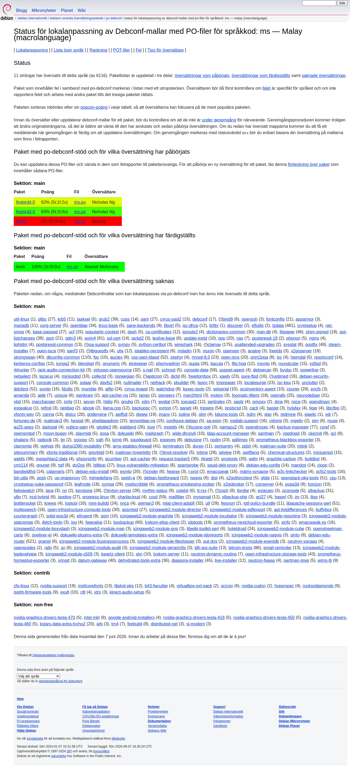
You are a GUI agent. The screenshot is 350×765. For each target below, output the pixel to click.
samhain (266, 433)
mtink (302, 446)
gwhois (47, 446)
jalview (225, 452)
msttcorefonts (90, 586)
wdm (253, 459)
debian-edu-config (263, 465)
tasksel (83, 319)
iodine (184, 414)
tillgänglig (118, 738)
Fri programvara (28, 721)
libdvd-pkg (124, 586)
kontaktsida (35, 738)
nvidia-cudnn (254, 586)
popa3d (292, 484)
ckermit (315, 433)
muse (332, 420)
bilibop (99, 465)
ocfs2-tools (326, 471)
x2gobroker (233, 484)
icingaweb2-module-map (102, 528)
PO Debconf (114, 18)
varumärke (58, 756)
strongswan (24, 357)
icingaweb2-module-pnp (155, 528)
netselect (22, 376)
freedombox (199, 376)
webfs (19, 459)
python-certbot (152, 344)
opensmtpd (24, 433)
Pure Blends (91, 721)
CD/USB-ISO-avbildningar (100, 716)
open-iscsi (46, 351)
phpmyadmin (168, 363)
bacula (216, 363)
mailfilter (177, 497)
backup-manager (293, 427)
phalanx (21, 440)
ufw (120, 351)
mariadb (21, 325)
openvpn (231, 351)
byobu (286, 370)
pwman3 (146, 503)
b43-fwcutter (156, 586)
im (297, 497)
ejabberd (128, 427)
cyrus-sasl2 (170, 319)
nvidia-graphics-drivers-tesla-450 (264, 617)
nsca (295, 401)
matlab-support (244, 420)
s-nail (148, 370)
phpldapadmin (105, 420)
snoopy (81, 440)
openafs (277, 395)
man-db (264, 332)
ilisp (314, 497)
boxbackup (123, 522)
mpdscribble (136, 484)
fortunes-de (24, 420)
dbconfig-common (63, 357)
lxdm (251, 414)
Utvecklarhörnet (93, 730)
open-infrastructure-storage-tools (276, 554)
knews (50, 503)
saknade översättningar (323, 75)
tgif (61, 465)
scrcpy (227, 586)
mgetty (297, 420)
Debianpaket (91, 726)
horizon (315, 484)
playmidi (83, 433)
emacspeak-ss (312, 522)
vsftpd (315, 363)
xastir (239, 401)
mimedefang (100, 478)
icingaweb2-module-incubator (209, 516)
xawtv (224, 376)
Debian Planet (289, 726)
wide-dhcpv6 (184, 433)
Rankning (98, 50)
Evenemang (156, 716)
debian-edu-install (92, 471)
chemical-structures (286, 452)
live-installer (226, 560)
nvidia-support (53, 586)
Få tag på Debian (95, 707)
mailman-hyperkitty (133, 452)
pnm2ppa (259, 357)
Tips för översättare (166, 50)
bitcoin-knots (240, 547)
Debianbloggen (290, 716)
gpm (50, 338)
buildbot (312, 459)
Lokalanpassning (32, 50)
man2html (192, 395)
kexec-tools (193, 389)
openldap (79, 325)
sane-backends (141, 325)
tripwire (207, 408)
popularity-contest (102, 332)
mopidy (170, 427)
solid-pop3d (57, 516)
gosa (104, 433)
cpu (333, 478)
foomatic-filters (245, 395)
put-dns (210, 541)
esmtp (126, 471)
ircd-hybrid (39, 497)
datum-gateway (92, 560)
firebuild (134, 624)
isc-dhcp (191, 325)
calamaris (56, 471)
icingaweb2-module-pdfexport (237, 509)
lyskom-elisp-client (162, 522)
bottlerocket (25, 503)
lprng (117, 440)
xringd (64, 560)
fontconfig (275, 319)
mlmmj (275, 420)
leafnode (82, 484)
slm (139, 554)
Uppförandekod (28, 716)
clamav (214, 344)
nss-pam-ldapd (145, 357)
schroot (168, 370)
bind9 (228, 319)
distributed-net (164, 624)
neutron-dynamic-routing (214, 554)
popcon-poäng (94, 107)
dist (214, 478)
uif (208, 503)
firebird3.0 (25, 212)
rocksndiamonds (318, 586)
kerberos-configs (29, 363)
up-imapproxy (67, 478)
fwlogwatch (24, 490)
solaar (85, 382)
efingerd (84, 516)
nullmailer (132, 382)
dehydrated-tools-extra (139, 560)
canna (48, 414)
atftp (109, 389)
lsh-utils (21, 478)
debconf (200, 319)
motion (216, 395)
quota (194, 363)
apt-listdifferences (290, 509)
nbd (17, 401)
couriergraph (26, 516)
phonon (293, 338)
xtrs (97, 592)
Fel (139, 50)
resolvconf (324, 357)
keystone (84, 490)
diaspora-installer (188, 560)
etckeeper (138, 363)
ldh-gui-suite (206, 547)
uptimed (280, 376)
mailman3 (53, 420)
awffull (121, 414)
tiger (313, 408)
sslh (99, 440)
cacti (254, 408)
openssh (250, 319)
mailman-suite (273, 446)
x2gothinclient (239, 478)
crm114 (21, 465)
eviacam (266, 490)
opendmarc (319, 401)
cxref (324, 427)
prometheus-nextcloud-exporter (243, 522)
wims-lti (325, 560)
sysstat (290, 344)
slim (202, 414)
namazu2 (228, 427)
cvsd (153, 497)
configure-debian (182, 420)
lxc (279, 357)
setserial (221, 389)
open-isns (230, 357)
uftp (17, 497)
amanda (21, 395)
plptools (195, 522)
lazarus (46, 376)
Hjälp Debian (26, 730)
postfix (311, 344)
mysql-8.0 (201, 357)
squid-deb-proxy (222, 465)
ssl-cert (114, 338)
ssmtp (45, 389)
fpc (96, 357)
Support (219, 707)
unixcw (60, 395)
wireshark (183, 344)
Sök (281, 711)
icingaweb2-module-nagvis (257, 535)
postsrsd (233, 408)
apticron (154, 376)
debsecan (262, 370)
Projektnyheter (158, 711)
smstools (229, 459)
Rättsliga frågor (27, 726)
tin (63, 440)
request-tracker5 (174, 459)
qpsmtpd (130, 509)
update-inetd (195, 338)
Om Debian (25, 707)
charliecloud (129, 497)
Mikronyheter (44, 10)
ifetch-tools (52, 522)
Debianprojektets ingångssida (53, 655)
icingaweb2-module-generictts (158, 547)
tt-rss (202, 490)
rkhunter (21, 370)
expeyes (168, 440)
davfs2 (106, 382)
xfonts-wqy (24, 414)
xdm (146, 401)
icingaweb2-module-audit (97, 547)
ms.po (80, 202)
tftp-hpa (239, 363)
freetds (275, 351)
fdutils (67, 389)
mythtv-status (154, 490)
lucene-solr (200, 427)
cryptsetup (307, 325)
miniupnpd (323, 452)
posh (41, 478)
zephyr (176, 357)
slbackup (316, 490)
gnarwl (44, 541)
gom (105, 516)
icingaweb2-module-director (175, 509)
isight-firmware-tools (33, 592)
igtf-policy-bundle (259, 503)
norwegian (124, 376)
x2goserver (301, 351)
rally (48, 547)
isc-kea (284, 382)
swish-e (128, 478)
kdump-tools (226, 414)
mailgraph (154, 433)
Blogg (21, 10)
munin (208, 351)
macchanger (43, 401)
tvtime (202, 452)
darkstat (49, 427)
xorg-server (51, 325)
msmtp (263, 363)
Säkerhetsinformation (228, 716)
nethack (157, 382)
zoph (223, 490)
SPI (69, 751)
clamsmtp (23, 446)
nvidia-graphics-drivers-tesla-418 (194, 617)
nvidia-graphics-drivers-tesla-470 (44, 617)
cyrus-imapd (136, 389)
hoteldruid (237, 528)
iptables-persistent (152, 351)
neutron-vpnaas (302, 541)
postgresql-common (54, 344)
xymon (165, 408)
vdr (328, 414)
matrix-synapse (254, 471)
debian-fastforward (161, 478)
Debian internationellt (32, 18)
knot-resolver (175, 452)
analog (254, 351)
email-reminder (277, 547)
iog (74, 522)
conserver (264, 484)
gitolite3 (103, 427)
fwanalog (93, 522)
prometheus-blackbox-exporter (285, 440)
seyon (89, 401)
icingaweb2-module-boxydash (42, 528)
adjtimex (240, 440)
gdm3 (70, 338)
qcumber (113, 459)
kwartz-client (113, 554)
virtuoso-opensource (112, 370)
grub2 (104, 319)
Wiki (82, 10)
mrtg (68, 401)
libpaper (287, 332)
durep (198, 446)
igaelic (310, 414)
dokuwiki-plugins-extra (81, 535)
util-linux (21, 319)
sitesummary (26, 452)
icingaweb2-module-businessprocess (94, 541)
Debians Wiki (157, 730)
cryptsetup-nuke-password (38, 484)
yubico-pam (77, 427)
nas (239, 338)
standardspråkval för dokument (60, 681)
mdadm (185, 351)
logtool (71, 503)
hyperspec (284, 586)
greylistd (96, 452)
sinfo (285, 522)
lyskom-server (166, 554)
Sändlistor (220, 726)
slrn (315, 420)
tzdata (278, 325)
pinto (295, 535)
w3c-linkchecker (292, 471)
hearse (173, 471)
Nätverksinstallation (96, 711)
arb (99, 624)
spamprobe (188, 465)
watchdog (165, 389)
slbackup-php (234, 497)
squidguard (140, 440)
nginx (314, 338)
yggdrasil (291, 433)
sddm (21, 221)
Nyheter (154, 707)
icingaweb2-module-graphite (146, 516)
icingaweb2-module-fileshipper (166, 541)
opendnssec (257, 427)
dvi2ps (78, 465)
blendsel (86, 363)
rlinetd (207, 459)
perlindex (216, 401)
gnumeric (111, 363)
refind (46, 408)
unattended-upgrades (254, 344)
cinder (152, 471)
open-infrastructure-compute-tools (79, 509)
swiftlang (251, 452)
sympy (124, 344)
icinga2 (63, 363)
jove (151, 427)
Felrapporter (222, 721)
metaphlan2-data (52, 459)
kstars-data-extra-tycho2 (63, 624)
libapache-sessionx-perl (309, 503)
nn (64, 490)
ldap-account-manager (228, 433)
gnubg (127, 401)
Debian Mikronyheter (294, 721)
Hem (20, 699)
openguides (25, 547)
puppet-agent (231, 370)
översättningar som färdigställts (261, 75)
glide (265, 478)
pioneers (166, 395)
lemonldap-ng (142, 420)
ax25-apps (24, 427)
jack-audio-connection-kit (61, 370)
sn (63, 547)
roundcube (288, 363)
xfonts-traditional (62, 452)
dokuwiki (126, 433)
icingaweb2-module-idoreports (194, 535)
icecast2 (189, 401)
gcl (333, 433)
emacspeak (218, 471)
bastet (273, 408)
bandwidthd (24, 471)
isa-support (98, 344)
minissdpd (71, 376)
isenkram (84, 395)
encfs (316, 389)
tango (144, 395)
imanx (164, 414)
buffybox (323, 509)
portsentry (223, 446)
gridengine (97, 414)
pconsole (290, 490)
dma (278, 401)
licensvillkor (101, 751)
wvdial (164, 401)
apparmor (305, 319)
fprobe (243, 490)
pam (145, 319)
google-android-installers (131, 617)
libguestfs (99, 351)
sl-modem (195, 624)
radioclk (44, 440)
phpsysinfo (86, 459)
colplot (182, 490)
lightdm (20, 344)
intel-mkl (92, 617)
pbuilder (181, 382)
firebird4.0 (25, 202)
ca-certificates (158, 332)
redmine (288, 414)
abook (88, 408)
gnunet (42, 465)
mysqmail (202, 497)
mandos (298, 465)
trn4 (115, 624)
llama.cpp (112, 408)
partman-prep (296, 560)
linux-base (108, 325)
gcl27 (261, 497)
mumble (88, 389)
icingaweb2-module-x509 (69, 554)
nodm (215, 440)
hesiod (77, 420)
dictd (175, 376)
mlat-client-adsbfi (179, 503)
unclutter (310, 382)
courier (293, 389)
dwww (142, 414)
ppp (221, 338)
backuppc (141, 408)
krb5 (62, 319)
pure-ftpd (249, 376)
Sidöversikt (287, 707)
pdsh (246, 446)
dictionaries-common (226, 332)
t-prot (193, 471)
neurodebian (308, 395)
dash (132, 332)
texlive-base (164, 338)
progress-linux (95, 497)
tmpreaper (226, 382)
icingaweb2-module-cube (280, 528)
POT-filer (121, 50)
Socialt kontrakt (28, 711)
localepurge (255, 382)
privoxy (259, 401)
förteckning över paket (308, 164)
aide (42, 395)
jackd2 (138, 338)
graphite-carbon (281, 459)
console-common (52, 382)
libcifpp (332, 408)
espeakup (23, 408)
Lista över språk (69, 50)
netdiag (67, 408)
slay (268, 414)
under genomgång (219, 120)
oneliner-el (42, 535)
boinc (202, 382)
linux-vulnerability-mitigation (143, 465)
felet (266, 88)
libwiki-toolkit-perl (203, 528)
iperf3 (72, 351)
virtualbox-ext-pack (194, 586)
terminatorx (173, 446)
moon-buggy (55, 433)
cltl (83, 592)
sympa (108, 484)
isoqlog (64, 497)
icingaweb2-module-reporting (273, 516)
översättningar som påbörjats (202, 75)
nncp (124, 503)
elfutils (258, 325)
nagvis (196, 478)
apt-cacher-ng (115, 395)
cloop (322, 465)
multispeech (25, 509)
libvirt (169, 325)
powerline (309, 370)
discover (235, 325)
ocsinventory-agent (257, 389)
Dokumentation (159, 721)
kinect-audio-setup (127, 592)
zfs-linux (21, 586)
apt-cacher (140, 459)
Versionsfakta (157, 726)
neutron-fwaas (261, 560)
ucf (71, 332)
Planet (67, 10)
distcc (70, 414)
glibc (42, 319)
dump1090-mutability (82, 446)
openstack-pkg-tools (300, 478)
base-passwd (45, 332)
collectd (99, 376)
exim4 (90, 338)
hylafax (294, 408)
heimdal (298, 357)
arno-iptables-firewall (132, 446)
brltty (214, 325)
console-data (196, 370)
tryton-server (119, 490)
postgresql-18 (265, 338)
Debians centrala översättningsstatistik (76, 18)
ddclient (21, 389)
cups (125, 319)
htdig (108, 401)
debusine (193, 440)
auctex (116, 357)
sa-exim (213, 420)
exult (64, 592)
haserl (280, 497)
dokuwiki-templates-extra (134, 535)
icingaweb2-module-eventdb (252, 541)
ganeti (186, 408)
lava (49, 490)
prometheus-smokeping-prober (186, 484)
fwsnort (228, 503)
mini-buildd (99, 503)
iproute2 (190, 332)
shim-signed (317, 332)
